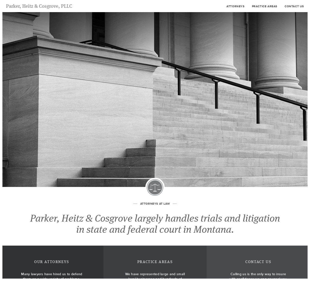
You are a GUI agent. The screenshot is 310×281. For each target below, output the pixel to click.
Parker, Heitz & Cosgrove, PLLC (39, 6)
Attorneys (235, 6)
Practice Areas (264, 6)
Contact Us (294, 6)
